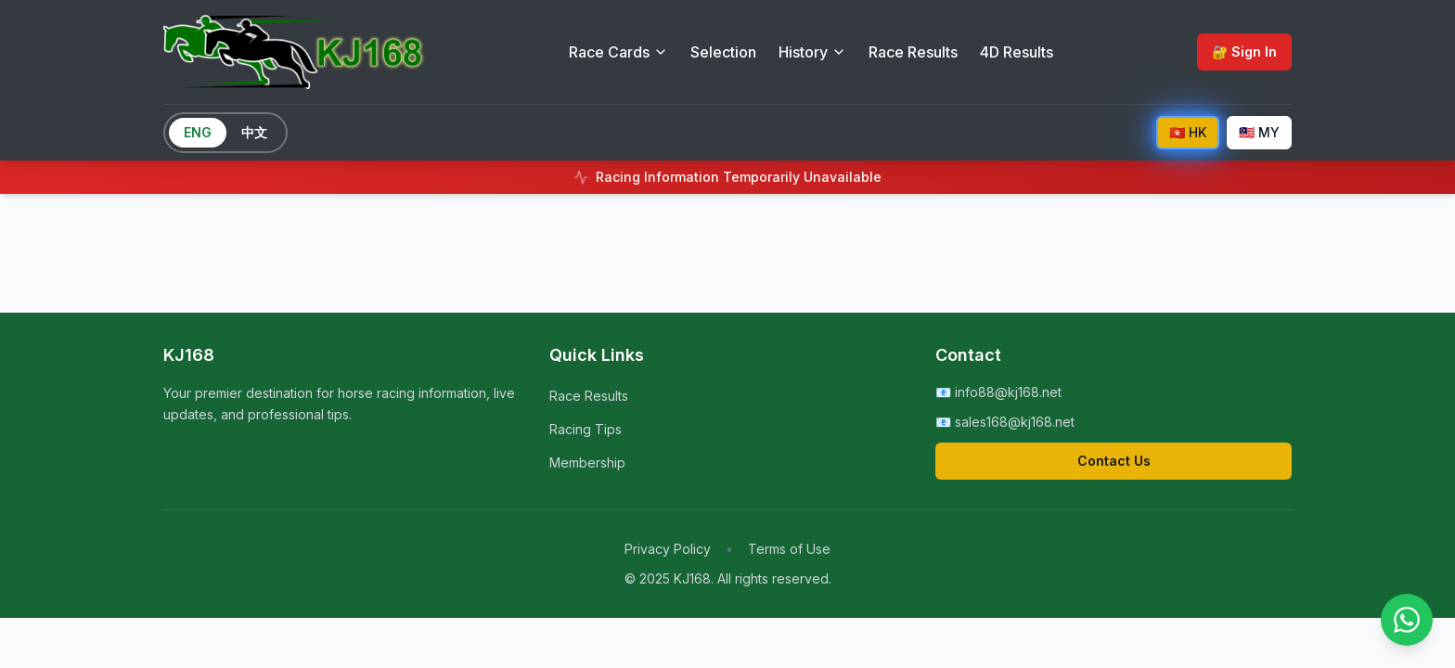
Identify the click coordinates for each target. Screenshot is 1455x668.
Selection (723, 52)
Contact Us (1114, 461)
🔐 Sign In (1244, 51)
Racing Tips (585, 429)
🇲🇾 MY (1259, 132)
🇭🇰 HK (1187, 132)
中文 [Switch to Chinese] (254, 132)
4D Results (1016, 52)
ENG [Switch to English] (198, 132)
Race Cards (618, 52)
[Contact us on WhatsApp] (1407, 620)
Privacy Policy (667, 549)
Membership (587, 462)
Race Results (913, 52)
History (812, 52)
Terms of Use (789, 549)
